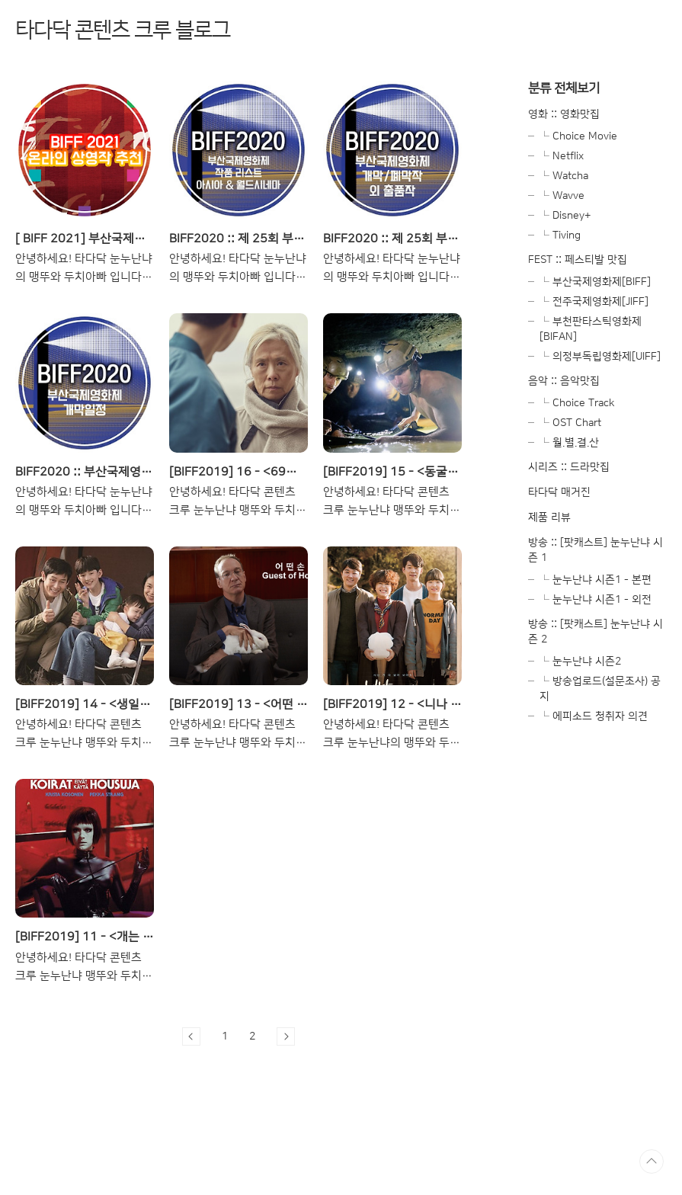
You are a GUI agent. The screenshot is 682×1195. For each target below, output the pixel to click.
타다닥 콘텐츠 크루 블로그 (122, 30)
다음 (286, 1036)
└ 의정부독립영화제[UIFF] (600, 357)
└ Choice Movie (578, 136)
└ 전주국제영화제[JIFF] (594, 302)
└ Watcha (564, 176)
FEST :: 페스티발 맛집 (577, 260)
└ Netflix (562, 156)
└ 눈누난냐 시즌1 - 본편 (596, 580)
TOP (651, 1161)
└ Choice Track (577, 403)
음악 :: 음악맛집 (564, 381)
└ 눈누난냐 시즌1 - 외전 (596, 600)
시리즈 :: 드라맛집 (569, 467)
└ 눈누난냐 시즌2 (580, 661)
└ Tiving (560, 235)
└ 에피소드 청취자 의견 (594, 716)
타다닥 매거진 (559, 492)
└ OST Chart (570, 423)
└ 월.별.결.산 (569, 443)
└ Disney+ (565, 216)
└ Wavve (562, 196)
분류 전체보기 (564, 88)
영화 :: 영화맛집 (564, 114)
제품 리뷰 (549, 517)
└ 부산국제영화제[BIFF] (595, 282)
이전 (191, 1036)
